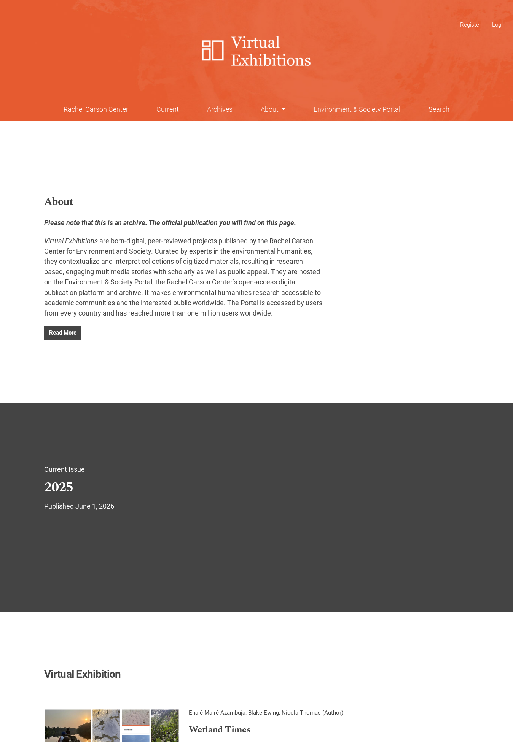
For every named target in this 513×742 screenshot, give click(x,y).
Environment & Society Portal (357, 109)
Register (470, 24)
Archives (220, 109)
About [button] (270, 109)
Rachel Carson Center (96, 109)
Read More (62, 332)
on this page (275, 223)
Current (167, 109)
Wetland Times (219, 730)
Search (439, 109)
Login (498, 24)
